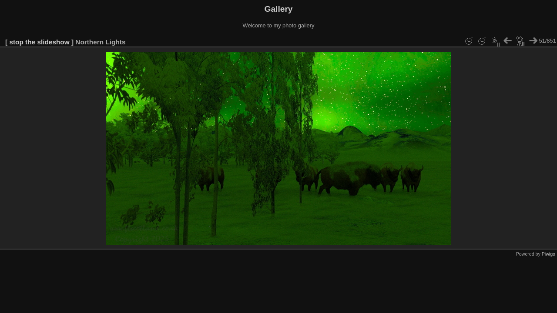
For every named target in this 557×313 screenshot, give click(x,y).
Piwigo (548, 253)
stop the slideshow (39, 42)
